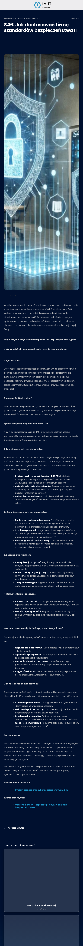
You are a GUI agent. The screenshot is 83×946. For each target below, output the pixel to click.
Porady (28, 18)
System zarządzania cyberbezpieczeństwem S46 (41, 789)
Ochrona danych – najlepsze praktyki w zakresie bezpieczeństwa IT (41, 806)
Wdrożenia (36, 18)
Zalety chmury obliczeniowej (41, 905)
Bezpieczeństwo (10, 18)
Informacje (21, 18)
